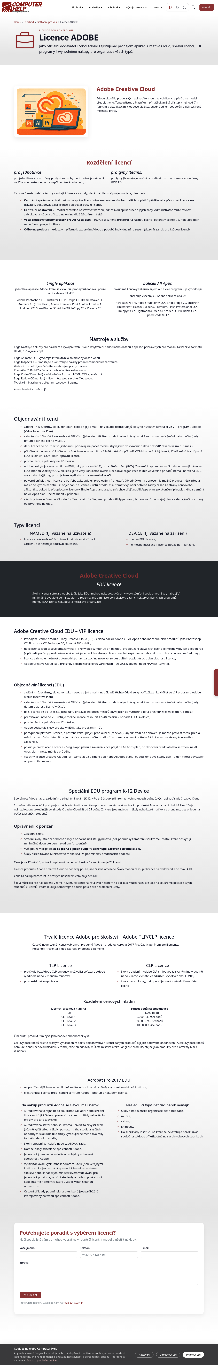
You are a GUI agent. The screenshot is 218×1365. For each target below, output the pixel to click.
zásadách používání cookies (41, 1360)
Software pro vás (47, 22)
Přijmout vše (193, 1354)
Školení (76, 7)
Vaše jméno (27, 1248)
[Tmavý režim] (184, 7)
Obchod (113, 7)
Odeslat (30, 1295)
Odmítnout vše (168, 1354)
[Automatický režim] (170, 7)
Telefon (85, 1248)
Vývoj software (135, 7)
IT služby (94, 7)
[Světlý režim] (177, 7)
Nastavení (144, 1354)
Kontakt (207, 7)
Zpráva (24, 1263)
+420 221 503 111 (73, 1302)
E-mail (145, 1248)
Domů (17, 22)
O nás (156, 7)
